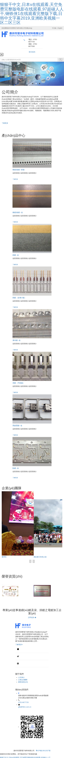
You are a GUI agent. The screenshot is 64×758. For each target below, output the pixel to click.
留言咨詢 (32, 52)
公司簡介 (21, 677)
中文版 (54, 28)
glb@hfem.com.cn (24, 707)
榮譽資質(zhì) (23, 682)
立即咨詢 (32, 617)
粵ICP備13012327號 (43, 750)
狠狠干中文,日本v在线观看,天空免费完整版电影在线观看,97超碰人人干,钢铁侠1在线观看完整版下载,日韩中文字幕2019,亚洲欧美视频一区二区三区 (32, 13)
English (60, 28)
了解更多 (5, 123)
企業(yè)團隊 (22, 680)
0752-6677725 (23, 702)
